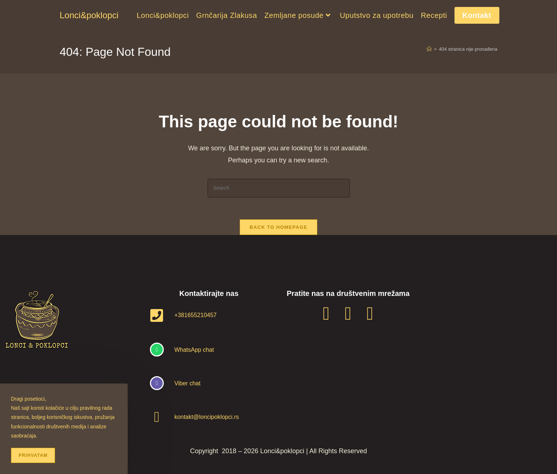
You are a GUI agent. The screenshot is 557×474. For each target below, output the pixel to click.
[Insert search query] (279, 188)
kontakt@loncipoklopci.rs (206, 417)
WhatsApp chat (194, 350)
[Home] (429, 49)
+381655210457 (195, 315)
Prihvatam (33, 455)
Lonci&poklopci (89, 15)
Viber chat (187, 383)
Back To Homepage (278, 227)
